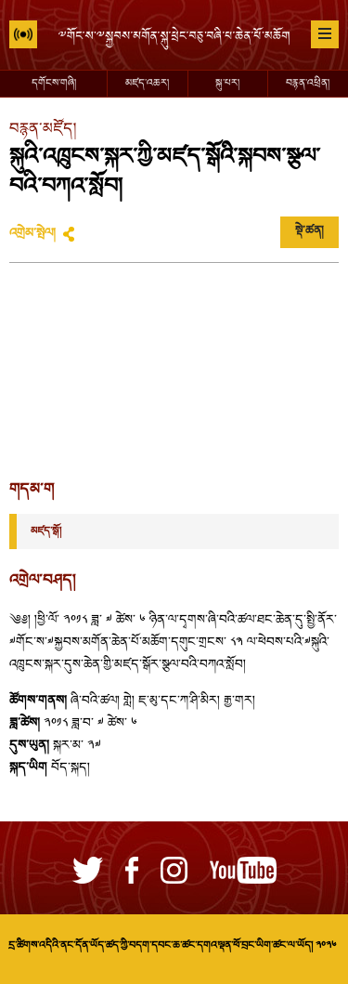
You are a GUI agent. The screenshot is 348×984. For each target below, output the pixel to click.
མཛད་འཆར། (147, 83)
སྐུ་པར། (227, 83)
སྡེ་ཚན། (309, 231)
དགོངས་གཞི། (54, 83)
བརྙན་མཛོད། (42, 129)
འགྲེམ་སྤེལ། (32, 234)
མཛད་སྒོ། (46, 531)
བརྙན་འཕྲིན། (307, 83)
